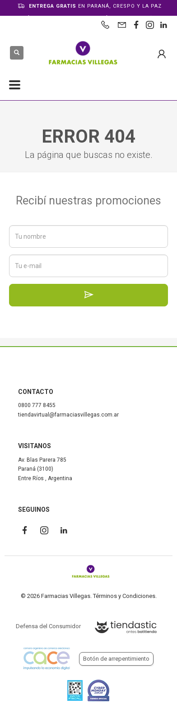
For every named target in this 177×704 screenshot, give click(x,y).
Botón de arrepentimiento (116, 658)
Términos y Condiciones (124, 596)
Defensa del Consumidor (48, 626)
